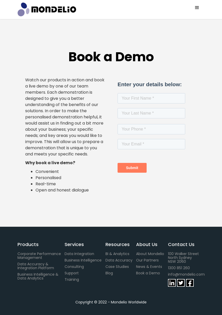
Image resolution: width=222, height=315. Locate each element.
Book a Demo (148, 273)
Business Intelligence (83, 260)
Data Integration (79, 254)
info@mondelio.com (186, 274)
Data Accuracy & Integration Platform (35, 266)
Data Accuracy (118, 260)
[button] (197, 7)
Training (72, 280)
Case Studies (117, 267)
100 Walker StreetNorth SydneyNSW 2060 (183, 258)
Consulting (74, 267)
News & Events (149, 267)
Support (72, 273)
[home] (54, 9)
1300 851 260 (179, 268)
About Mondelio (150, 254)
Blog (109, 273)
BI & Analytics (117, 254)
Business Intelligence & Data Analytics (38, 276)
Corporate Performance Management (39, 256)
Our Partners (147, 260)
